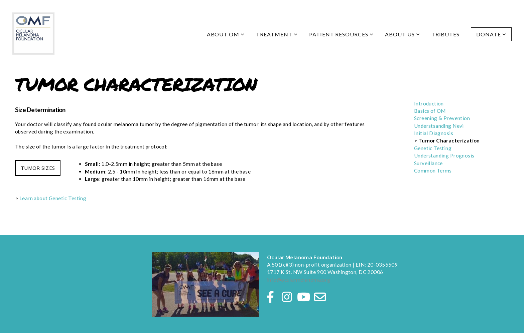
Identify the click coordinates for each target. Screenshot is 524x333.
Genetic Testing (433, 148)
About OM (226, 34)
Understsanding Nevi (439, 126)
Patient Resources (341, 34)
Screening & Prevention (442, 118)
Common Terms (433, 171)
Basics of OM (430, 111)
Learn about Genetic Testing (52, 198)
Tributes (445, 34)
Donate (491, 34)
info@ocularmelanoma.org (299, 280)
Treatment (277, 34)
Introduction (429, 103)
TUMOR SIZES (38, 167)
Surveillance (428, 163)
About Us (402, 34)
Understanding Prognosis (444, 155)
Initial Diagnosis (433, 133)
